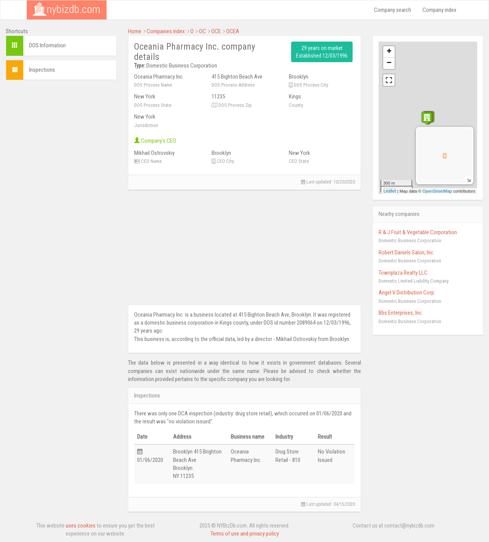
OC (202, 31)
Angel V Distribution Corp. (407, 292)
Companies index (166, 31)
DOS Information (47, 45)
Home (134, 31)
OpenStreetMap (437, 191)
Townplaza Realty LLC (403, 272)
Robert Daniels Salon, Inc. (406, 252)
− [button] (389, 63)
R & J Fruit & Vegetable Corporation (418, 232)
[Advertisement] (61, 200)
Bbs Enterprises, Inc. (401, 312)
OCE (216, 31)
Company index (440, 9)
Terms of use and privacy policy (244, 533)
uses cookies (81, 525)
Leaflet (390, 191)
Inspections (42, 69)
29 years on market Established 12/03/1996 (322, 52)
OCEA (232, 31)
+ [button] (389, 52)
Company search (392, 9)
